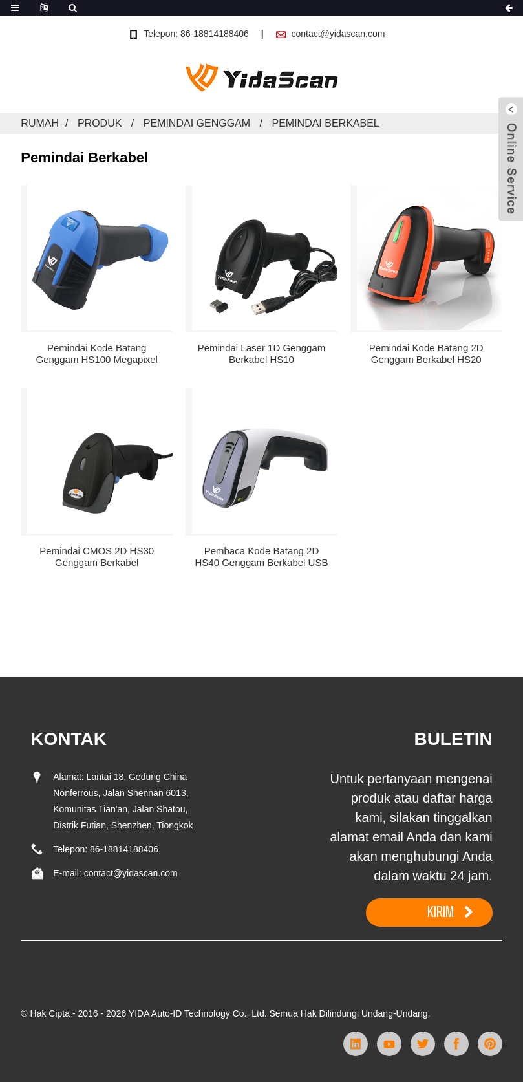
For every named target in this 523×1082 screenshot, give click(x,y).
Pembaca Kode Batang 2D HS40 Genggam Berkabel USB (261, 556)
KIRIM (440, 912)
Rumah (40, 123)
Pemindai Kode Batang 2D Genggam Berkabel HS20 (426, 353)
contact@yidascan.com (338, 33)
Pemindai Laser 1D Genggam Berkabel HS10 (262, 353)
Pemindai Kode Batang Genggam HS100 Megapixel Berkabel (97, 353)
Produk (100, 123)
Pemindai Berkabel (325, 123)
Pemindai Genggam (197, 123)
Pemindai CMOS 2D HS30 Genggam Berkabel (96, 556)
